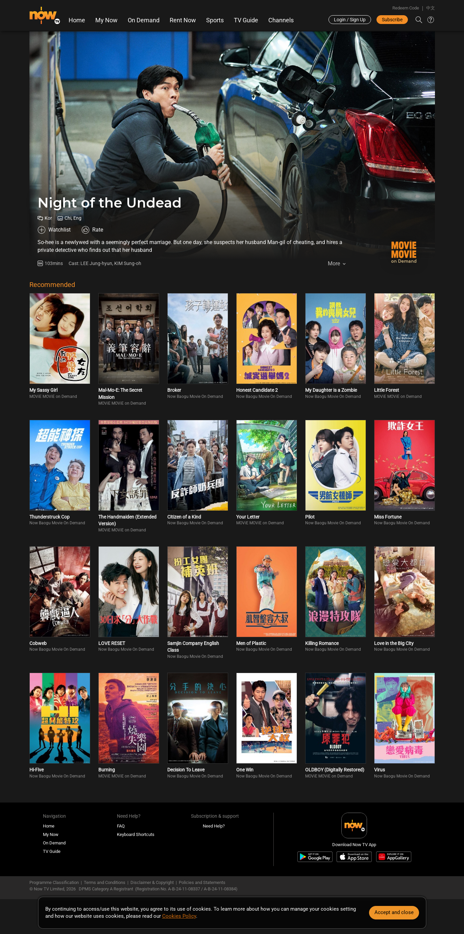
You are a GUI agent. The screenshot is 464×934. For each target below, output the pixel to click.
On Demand (144, 20)
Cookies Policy (179, 916)
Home (77, 20)
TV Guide (246, 20)
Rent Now (183, 20)
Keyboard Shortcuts (135, 834)
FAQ (121, 826)
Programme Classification (54, 882)
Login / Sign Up (350, 19)
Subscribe (392, 19)
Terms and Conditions (104, 882)
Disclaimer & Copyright (152, 882)
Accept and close (394, 912)
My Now (106, 20)
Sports (215, 20)
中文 (430, 7)
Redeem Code (405, 7)
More (334, 263)
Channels (281, 20)
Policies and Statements (202, 882)
